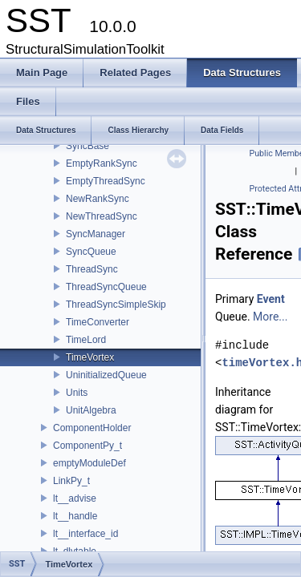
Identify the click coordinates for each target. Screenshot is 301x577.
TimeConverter (97, 322)
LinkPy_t (71, 480)
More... (270, 316)
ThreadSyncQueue (106, 287)
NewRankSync (97, 198)
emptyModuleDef (89, 463)
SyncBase (87, 145)
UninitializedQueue (106, 375)
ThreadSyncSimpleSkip (116, 304)
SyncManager (95, 234)
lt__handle (75, 516)
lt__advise (74, 498)
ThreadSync (92, 269)
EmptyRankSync (101, 163)
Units (76, 392)
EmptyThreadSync (105, 181)
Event (271, 299)
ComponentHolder (92, 428)
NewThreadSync (101, 216)
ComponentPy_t (87, 445)
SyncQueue (91, 251)
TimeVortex (90, 357)
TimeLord (86, 339)
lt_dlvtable (74, 551)
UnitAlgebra (91, 410)
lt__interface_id (85, 533)
